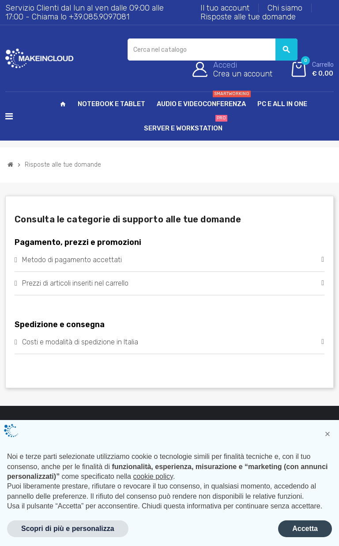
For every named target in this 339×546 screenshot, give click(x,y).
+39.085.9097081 (99, 17)
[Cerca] (212, 49)
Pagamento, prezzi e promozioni (78, 242)
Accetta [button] (305, 528)
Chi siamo (284, 8)
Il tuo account (224, 8)
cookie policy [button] (153, 476)
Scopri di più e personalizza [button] (67, 528)
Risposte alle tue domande (248, 17)
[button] (327, 434)
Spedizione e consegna (60, 324)
